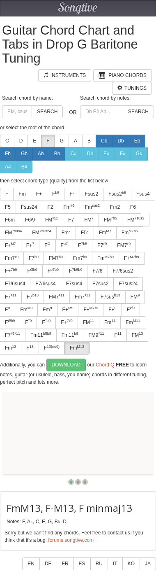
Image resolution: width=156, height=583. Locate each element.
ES (82, 564)
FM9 (96, 334)
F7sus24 (128, 284)
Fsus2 (92, 194)
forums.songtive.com (71, 540)
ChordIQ (105, 365)
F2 (50, 207)
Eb (137, 141)
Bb (57, 153)
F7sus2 (100, 284)
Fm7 (80, 258)
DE (48, 564)
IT (115, 564)
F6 (133, 207)
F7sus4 (74, 284)
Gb (24, 153)
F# (123, 153)
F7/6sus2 (123, 271)
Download (66, 365)
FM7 (124, 245)
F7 (71, 220)
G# (139, 153)
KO (131, 564)
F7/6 (97, 271)
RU (99, 564)
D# (90, 153)
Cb (104, 141)
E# (106, 153)
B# (24, 167)
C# (73, 153)
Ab (41, 153)
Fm (21, 194)
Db (120, 141)
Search (47, 111)
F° (71, 194)
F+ (39, 194)
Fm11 (40, 334)
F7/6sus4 (45, 284)
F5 (85, 232)
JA (148, 564)
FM (51, 219)
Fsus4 (143, 194)
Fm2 (115, 207)
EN (31, 564)
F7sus (110, 296)
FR (65, 564)
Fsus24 (29, 207)
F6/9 (30, 220)
